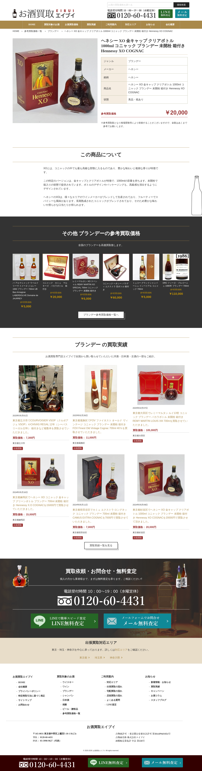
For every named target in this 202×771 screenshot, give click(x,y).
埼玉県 (98, 657)
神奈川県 (115, 657)
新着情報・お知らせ (161, 682)
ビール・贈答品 (70, 709)
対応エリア (130, 24)
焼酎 (64, 704)
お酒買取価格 (71, 24)
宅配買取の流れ (114, 691)
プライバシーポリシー (29, 691)
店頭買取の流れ (114, 695)
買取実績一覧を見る (101, 545)
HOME (31, 24)
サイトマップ (25, 700)
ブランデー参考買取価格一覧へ (101, 314)
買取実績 (91, 24)
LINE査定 (111, 704)
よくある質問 (113, 700)
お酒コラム (156, 695)
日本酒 (65, 700)
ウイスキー (68, 682)
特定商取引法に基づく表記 (31, 696)
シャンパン (68, 695)
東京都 (83, 657)
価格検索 (181, 4)
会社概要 (170, 24)
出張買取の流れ (114, 686)
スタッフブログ (158, 700)
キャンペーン (157, 691)
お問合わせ (23, 705)
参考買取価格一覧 (33, 31)
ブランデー (53, 31)
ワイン (65, 686)
